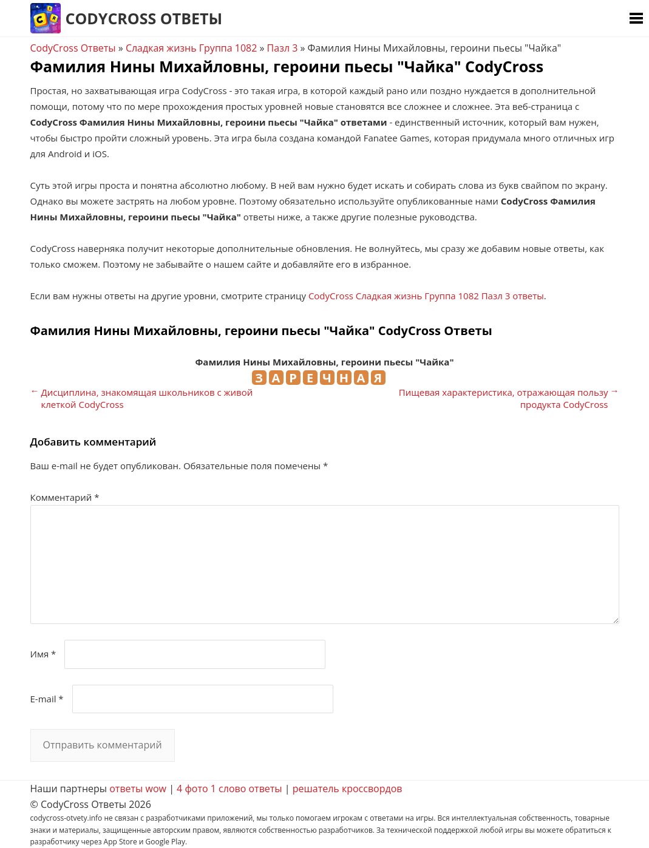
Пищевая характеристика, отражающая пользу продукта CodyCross (503, 398)
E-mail (47, 699)
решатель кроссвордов (348, 788)
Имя (43, 654)
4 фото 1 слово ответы (229, 788)
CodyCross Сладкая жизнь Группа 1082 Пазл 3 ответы (426, 296)
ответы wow (137, 788)
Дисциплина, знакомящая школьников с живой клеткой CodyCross (147, 398)
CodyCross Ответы (144, 18)
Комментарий (65, 497)
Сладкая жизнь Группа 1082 (191, 48)
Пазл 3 (282, 48)
